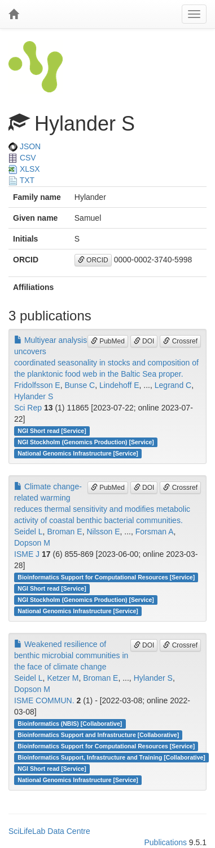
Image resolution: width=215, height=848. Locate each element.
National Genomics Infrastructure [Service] (77, 453)
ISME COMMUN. (44, 700)
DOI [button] (144, 341)
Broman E (64, 531)
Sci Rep (28, 407)
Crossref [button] (180, 341)
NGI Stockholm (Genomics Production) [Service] (85, 442)
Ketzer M (62, 677)
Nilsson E (103, 531)
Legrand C (173, 385)
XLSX (24, 168)
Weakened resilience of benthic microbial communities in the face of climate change (71, 655)
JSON (24, 146)
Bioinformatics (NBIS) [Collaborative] (69, 723)
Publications (165, 842)
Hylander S (33, 396)
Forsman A (154, 531)
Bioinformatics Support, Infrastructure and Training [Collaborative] (111, 757)
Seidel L (28, 531)
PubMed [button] (108, 341)
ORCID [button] (93, 260)
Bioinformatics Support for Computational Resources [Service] (106, 577)
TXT (21, 180)
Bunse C (79, 385)
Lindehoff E (119, 385)
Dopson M (32, 542)
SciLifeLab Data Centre (49, 831)
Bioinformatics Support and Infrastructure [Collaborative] (98, 734)
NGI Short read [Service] (51, 430)
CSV (22, 157)
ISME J (27, 554)
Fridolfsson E (37, 385)
